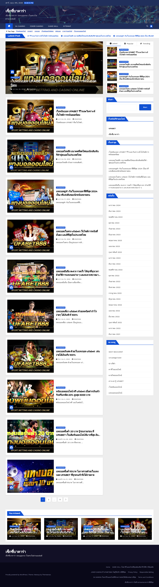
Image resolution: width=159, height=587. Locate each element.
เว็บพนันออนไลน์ (21, 31)
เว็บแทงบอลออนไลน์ (80, 31)
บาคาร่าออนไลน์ (67, 31)
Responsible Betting (146, 572)
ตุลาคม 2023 (114, 223)
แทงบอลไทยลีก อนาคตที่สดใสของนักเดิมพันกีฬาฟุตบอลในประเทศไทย (134, 65)
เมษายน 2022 (114, 311)
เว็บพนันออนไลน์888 (47, 31)
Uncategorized (115, 358)
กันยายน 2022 (114, 281)
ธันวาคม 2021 (114, 334)
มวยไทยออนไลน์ (115, 375)
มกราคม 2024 (114, 205)
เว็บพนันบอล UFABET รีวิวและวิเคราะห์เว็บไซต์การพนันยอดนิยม (53, 83)
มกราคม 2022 (114, 328)
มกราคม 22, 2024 (19, 89)
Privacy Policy (132, 572)
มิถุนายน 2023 (114, 235)
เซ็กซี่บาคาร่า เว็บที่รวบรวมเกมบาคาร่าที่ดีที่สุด (139, 582)
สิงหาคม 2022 (114, 287)
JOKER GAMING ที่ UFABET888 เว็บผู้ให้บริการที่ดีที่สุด (108, 572)
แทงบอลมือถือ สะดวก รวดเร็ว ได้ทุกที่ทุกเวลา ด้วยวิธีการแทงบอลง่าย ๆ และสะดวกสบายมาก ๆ (78, 275)
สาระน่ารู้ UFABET (116, 381)
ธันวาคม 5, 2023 (64, 359)
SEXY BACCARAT (116, 352)
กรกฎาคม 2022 (115, 293)
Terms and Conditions (145, 577)
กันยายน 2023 (114, 229)
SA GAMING (20, 26)
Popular (128, 44)
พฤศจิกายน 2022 (115, 270)
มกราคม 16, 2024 (64, 239)
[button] (147, 26)
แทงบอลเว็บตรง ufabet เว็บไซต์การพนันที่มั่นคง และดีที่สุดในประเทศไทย (134, 90)
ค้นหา (110, 99)
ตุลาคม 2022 (114, 276)
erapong (31, 89)
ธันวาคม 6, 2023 (64, 319)
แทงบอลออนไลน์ (124, 61)
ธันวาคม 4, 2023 (64, 399)
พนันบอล (58, 31)
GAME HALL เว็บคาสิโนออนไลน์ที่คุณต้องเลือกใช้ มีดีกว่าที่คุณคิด (132, 567)
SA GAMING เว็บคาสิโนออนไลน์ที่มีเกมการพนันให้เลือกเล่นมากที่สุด (114, 577)
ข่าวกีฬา (112, 364)
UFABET (30, 31)
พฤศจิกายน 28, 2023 (65, 439)
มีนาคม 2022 (114, 317)
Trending (145, 44)
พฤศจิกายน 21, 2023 (65, 479)
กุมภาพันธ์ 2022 (115, 322)
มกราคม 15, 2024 (64, 279)
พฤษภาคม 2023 (115, 240)
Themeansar (46, 575)
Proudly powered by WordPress (17, 575)
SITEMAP (67, 26)
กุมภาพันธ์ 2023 (115, 252)
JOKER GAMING (36, 26)
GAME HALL (53, 26)
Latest (113, 43)
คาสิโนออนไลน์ (115, 369)
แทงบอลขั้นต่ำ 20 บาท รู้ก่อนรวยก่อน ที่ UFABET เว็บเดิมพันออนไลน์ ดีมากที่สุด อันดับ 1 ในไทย (78, 435)
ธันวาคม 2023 (114, 211)
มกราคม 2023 (114, 258)
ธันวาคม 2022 (114, 264)
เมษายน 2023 (114, 246)
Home (108, 567)
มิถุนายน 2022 (114, 299)
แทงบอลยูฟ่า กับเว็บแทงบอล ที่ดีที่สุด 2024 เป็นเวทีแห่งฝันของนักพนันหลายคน (134, 78)
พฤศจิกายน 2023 (115, 217)
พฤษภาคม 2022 (115, 305)
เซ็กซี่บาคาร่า (16, 11)
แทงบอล (37, 31)
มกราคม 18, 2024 (64, 159)
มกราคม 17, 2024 (64, 199)
